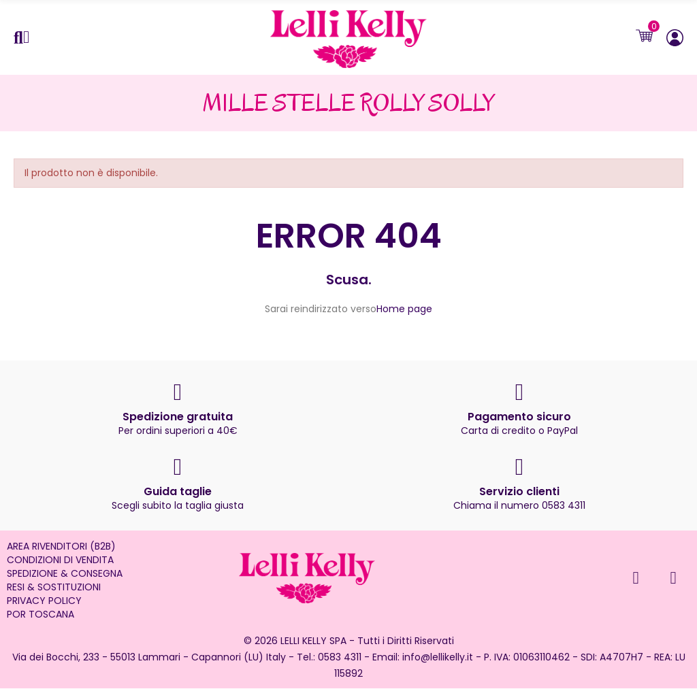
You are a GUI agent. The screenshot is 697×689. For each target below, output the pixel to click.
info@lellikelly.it (437, 658)
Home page (404, 309)
